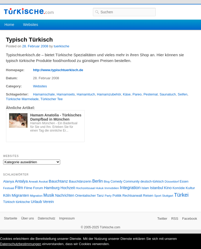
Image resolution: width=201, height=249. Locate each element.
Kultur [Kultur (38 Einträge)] (190, 188)
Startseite (10, 218)
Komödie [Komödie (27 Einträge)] (178, 188)
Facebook (189, 218)
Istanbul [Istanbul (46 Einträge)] (156, 188)
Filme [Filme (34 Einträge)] (28, 188)
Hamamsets (66, 94)
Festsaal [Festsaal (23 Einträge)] (8, 188)
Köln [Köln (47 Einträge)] (7, 195)
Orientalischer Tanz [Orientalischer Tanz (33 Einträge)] (89, 195)
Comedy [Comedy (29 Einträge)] (116, 181)
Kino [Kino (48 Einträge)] (168, 188)
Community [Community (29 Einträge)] (131, 181)
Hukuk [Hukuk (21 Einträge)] (100, 188)
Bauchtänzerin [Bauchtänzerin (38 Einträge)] (80, 181)
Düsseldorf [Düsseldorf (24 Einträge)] (172, 181)
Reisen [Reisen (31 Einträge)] (148, 195)
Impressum (67, 218)
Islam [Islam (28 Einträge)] (145, 188)
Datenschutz (46, 218)
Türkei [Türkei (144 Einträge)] (181, 195)
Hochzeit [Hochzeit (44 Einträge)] (67, 188)
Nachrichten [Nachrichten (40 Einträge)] (64, 195)
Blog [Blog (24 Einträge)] (107, 181)
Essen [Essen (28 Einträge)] (184, 181)
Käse (127, 94)
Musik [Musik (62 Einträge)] (48, 195)
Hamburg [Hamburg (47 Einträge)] (52, 188)
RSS (174, 218)
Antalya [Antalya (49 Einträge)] (21, 181)
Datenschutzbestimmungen (20, 244)
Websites (30, 24)
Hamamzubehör (109, 94)
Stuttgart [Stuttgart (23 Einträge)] (167, 195)
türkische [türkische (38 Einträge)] (23, 202)
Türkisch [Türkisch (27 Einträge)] (9, 202)
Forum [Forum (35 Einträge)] (38, 188)
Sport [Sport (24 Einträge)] (157, 195)
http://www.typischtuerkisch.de (58, 70)
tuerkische (61, 46)
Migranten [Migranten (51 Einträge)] (20, 195)
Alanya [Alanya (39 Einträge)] (8, 181)
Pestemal (150, 94)
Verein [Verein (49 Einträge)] (48, 202)
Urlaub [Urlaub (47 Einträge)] (36, 202)
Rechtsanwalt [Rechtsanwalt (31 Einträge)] (132, 195)
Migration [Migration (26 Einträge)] (36, 195)
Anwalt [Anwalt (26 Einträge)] (33, 181)
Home (9, 24)
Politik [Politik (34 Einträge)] (117, 195)
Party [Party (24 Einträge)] (108, 195)
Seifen (182, 94)
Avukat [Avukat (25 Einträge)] (43, 181)
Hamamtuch (86, 94)
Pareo (137, 94)
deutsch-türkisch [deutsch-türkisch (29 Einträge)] (152, 181)
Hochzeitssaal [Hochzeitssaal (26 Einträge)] (85, 188)
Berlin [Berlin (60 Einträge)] (97, 181)
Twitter (162, 218)
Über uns (27, 218)
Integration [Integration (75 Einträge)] (130, 187)
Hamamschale (44, 94)
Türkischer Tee (52, 99)
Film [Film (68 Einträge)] (19, 187)
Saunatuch (168, 94)
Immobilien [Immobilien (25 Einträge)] (111, 188)
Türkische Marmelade (22, 99)
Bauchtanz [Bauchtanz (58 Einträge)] (58, 181)
